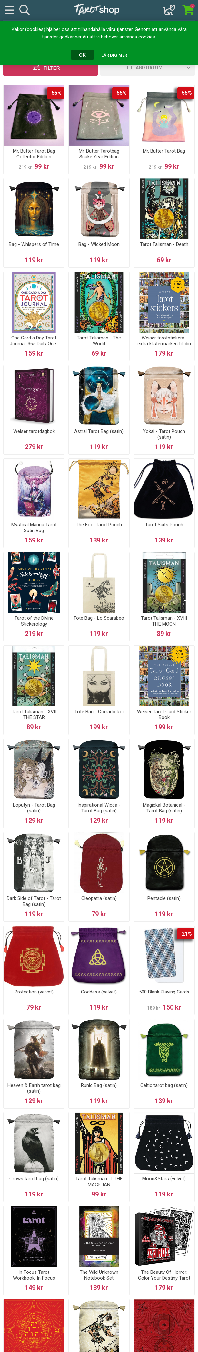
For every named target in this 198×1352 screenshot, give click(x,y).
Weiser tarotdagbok (34, 431)
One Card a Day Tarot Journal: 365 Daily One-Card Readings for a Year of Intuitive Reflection (34, 346)
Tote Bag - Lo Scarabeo (99, 618)
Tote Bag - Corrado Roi (99, 711)
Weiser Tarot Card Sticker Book (164, 714)
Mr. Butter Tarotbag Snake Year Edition (99, 154)
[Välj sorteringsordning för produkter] (147, 67)
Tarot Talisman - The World (99, 341)
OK (82, 55)
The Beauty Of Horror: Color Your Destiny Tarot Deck (164, 1278)
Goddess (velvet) (99, 992)
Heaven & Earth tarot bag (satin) (34, 1088)
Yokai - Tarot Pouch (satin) (164, 434)
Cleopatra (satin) (99, 898)
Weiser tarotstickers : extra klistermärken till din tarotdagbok (164, 343)
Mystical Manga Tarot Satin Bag (34, 527)
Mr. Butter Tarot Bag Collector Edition (34, 154)
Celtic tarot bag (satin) (164, 1085)
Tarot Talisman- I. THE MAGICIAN (99, 1181)
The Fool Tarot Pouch (99, 525)
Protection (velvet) (34, 992)
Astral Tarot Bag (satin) (99, 431)
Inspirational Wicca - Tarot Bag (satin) (99, 808)
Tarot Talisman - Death (164, 244)
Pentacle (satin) (164, 898)
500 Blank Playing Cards (164, 992)
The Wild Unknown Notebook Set (99, 1275)
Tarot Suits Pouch (164, 525)
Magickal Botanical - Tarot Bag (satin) (164, 808)
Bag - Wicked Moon (99, 244)
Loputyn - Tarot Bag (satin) (34, 808)
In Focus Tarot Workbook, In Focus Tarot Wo (34, 1278)
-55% (56, 93)
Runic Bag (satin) (99, 1085)
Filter (51, 67)
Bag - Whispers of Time (34, 244)
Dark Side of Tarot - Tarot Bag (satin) (34, 901)
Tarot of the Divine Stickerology (34, 621)
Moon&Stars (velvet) (164, 1179)
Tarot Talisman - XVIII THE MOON (164, 621)
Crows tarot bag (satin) (34, 1179)
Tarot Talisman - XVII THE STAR (34, 714)
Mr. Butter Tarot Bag (164, 151)
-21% (186, 934)
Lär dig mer (114, 55)
